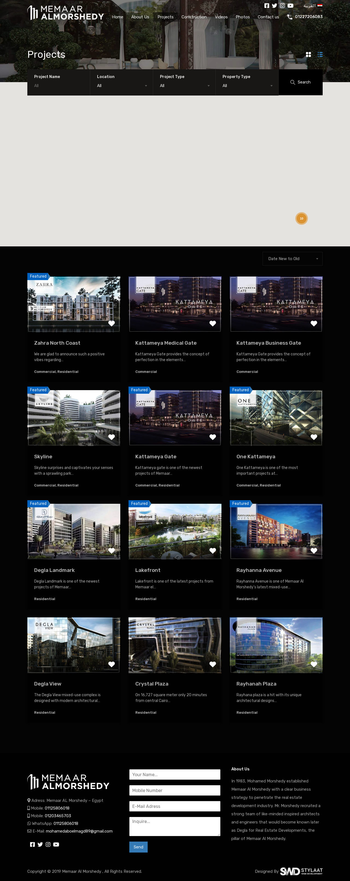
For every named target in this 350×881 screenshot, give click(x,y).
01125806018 (57, 808)
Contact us (268, 17)
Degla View (48, 684)
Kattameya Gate (155, 456)
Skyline (43, 456)
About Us (140, 17)
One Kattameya (256, 456)
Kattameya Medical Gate (166, 343)
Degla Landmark (54, 570)
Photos (243, 17)
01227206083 (309, 17)
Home (117, 17)
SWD (301, 871)
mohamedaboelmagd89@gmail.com (79, 831)
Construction (194, 17)
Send (138, 847)
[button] (47, 99)
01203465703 (58, 815)
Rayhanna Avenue (259, 570)
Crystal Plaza (151, 684)
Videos (221, 17)
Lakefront (148, 570)
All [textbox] (99, 85)
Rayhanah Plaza (256, 684)
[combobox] (121, 86)
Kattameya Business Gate (269, 343)
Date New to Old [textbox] (283, 258)
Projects (166, 17)
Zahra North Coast (57, 343)
